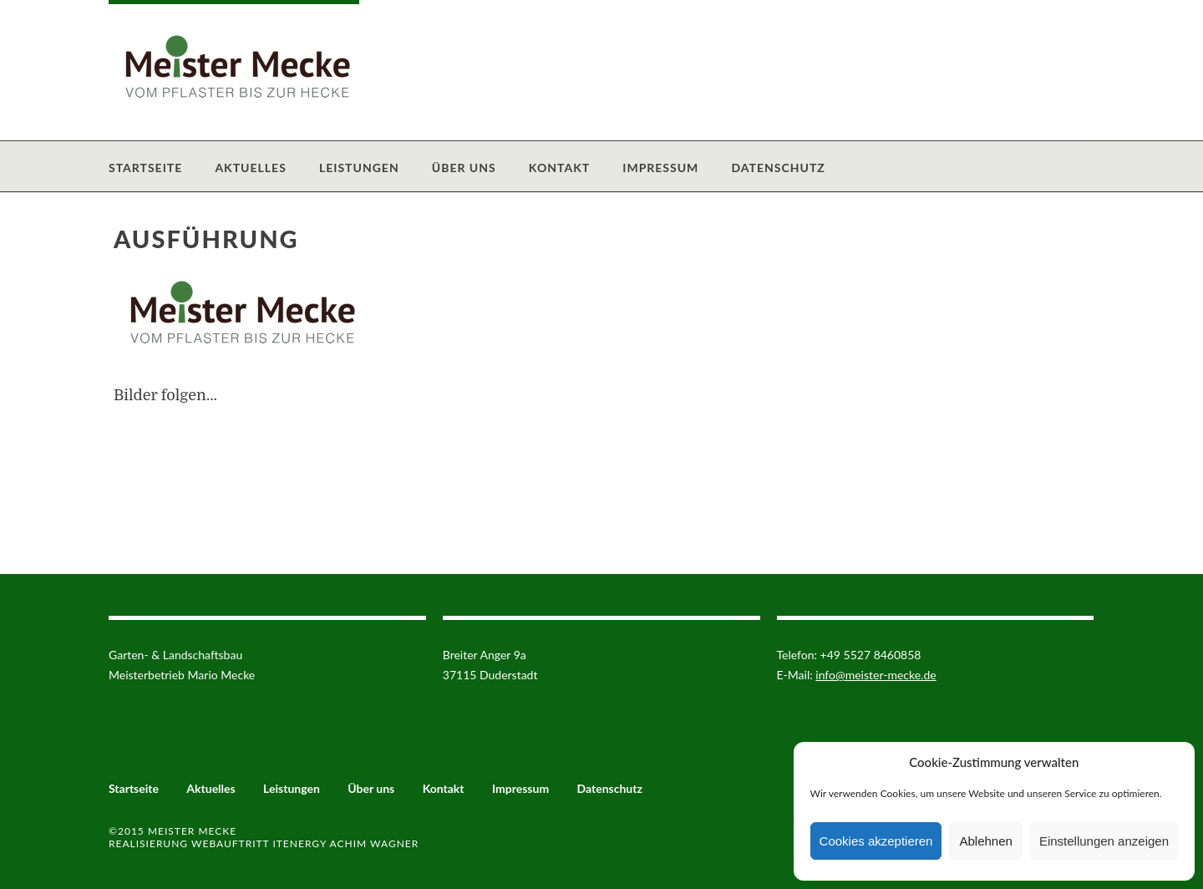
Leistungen (359, 167)
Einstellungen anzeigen (1104, 841)
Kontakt (559, 167)
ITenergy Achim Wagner (345, 843)
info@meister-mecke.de (875, 675)
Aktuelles (250, 167)
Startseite (145, 167)
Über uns (464, 167)
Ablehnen (985, 841)
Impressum (660, 167)
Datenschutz (778, 167)
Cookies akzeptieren (876, 841)
